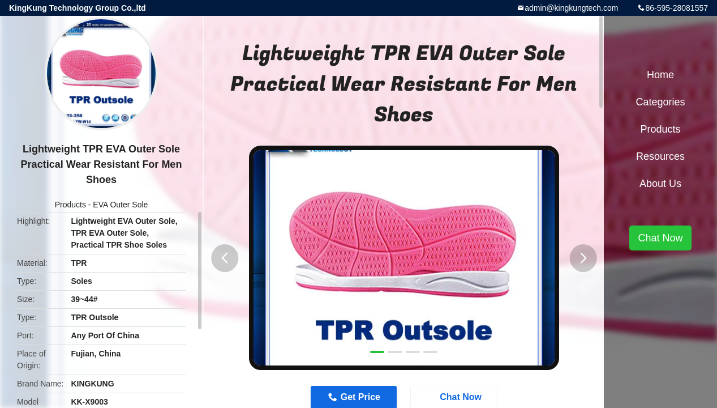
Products (70, 204)
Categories (660, 102)
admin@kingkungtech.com (571, 7)
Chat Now (660, 238)
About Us (660, 183)
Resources (660, 156)
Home (660, 74)
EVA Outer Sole (120, 204)
